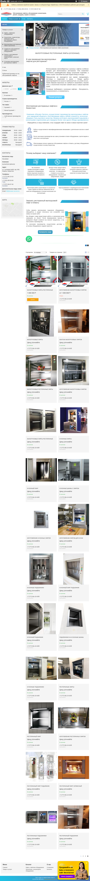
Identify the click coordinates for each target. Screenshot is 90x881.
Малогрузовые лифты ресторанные (40, 290)
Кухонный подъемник (35, 637)
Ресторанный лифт (34, 736)
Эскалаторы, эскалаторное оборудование (33, 870)
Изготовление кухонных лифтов (39, 538)
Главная (4, 19)
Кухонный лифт (32, 488)
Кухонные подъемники (35, 587)
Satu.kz (53, 877)
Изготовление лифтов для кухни (71, 538)
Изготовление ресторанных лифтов (72, 736)
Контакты (30, 19)
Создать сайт (13, 1)
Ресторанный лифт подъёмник (38, 786)
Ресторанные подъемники (36, 835)
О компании (50, 867)
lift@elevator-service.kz (13, 191)
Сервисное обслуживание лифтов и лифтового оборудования (12, 50)
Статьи (4, 70)
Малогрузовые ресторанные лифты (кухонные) (12, 45)
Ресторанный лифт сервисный (70, 786)
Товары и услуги (13, 19)
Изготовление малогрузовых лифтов (72, 290)
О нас (23, 19)
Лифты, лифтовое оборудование (9, 33)
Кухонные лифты (65, 439)
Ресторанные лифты (66, 687)
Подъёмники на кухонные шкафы (71, 637)
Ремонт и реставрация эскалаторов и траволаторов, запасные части (11, 56)
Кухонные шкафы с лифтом (69, 488)
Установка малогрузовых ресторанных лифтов (11, 62)
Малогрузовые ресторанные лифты (40, 389)
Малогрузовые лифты (35, 339)
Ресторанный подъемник (68, 835)
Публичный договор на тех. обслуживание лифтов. (11, 74)
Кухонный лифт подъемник (69, 587)
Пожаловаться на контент (50, 879)
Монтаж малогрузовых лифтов (70, 339)
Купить (33, 299)
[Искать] (83, 14)
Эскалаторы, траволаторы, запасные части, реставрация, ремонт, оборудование (12, 39)
